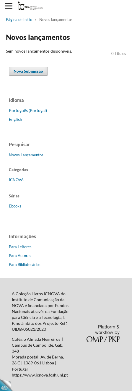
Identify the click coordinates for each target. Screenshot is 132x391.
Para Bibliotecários (24, 264)
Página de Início (19, 19)
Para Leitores (20, 246)
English (15, 119)
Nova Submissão (28, 71)
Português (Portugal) (28, 110)
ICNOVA (16, 179)
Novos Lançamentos (26, 154)
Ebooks (15, 206)
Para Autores (20, 255)
